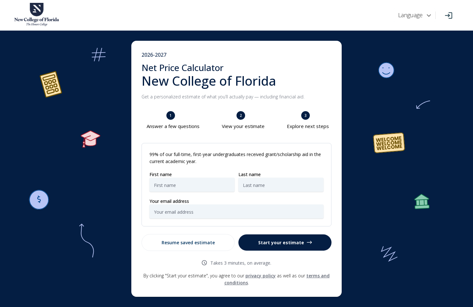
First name (160, 174)
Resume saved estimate (188, 242)
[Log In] (448, 15)
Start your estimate (285, 242)
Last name (249, 174)
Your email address (169, 201)
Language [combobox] (410, 15)
